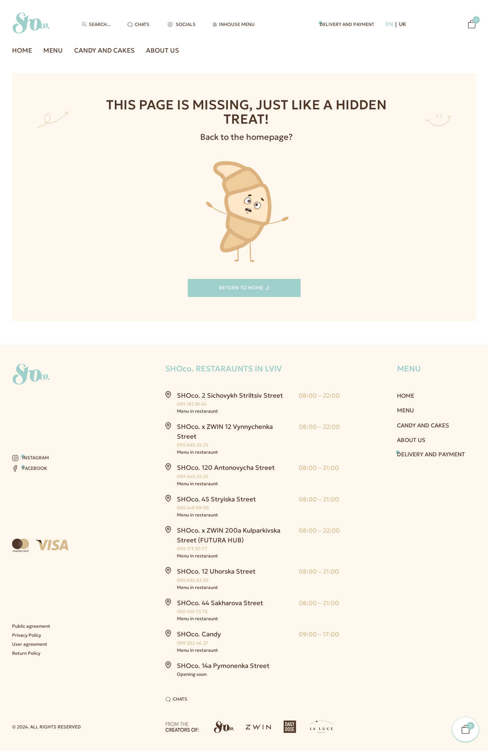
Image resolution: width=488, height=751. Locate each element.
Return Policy (26, 653)
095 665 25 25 (192, 445)
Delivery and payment (347, 24)
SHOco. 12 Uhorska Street (216, 571)
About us (162, 50)
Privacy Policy (26, 635)
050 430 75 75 (192, 611)
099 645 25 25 (192, 476)
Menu (53, 50)
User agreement (29, 644)
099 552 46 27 (192, 643)
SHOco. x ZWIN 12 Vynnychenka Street (225, 431)
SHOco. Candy (199, 634)
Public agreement (31, 626)
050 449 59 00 (193, 507)
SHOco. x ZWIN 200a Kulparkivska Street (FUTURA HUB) (228, 535)
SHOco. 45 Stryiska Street (216, 499)
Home (22, 50)
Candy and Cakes (104, 50)
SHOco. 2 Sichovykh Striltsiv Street (230, 395)
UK (402, 24)
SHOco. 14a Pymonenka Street (223, 666)
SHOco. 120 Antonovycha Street (226, 467)
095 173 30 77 (192, 548)
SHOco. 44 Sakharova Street (220, 603)
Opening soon (192, 674)
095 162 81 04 (192, 404)
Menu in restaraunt (197, 411)
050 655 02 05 (192, 580)
